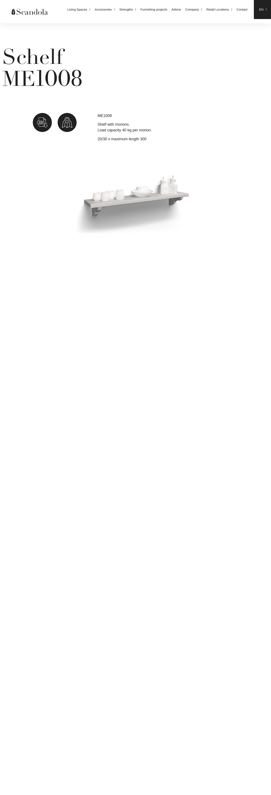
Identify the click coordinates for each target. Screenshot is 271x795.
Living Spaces (78, 9)
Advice (176, 9)
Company (193, 9)
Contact (241, 9)
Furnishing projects (153, 9)
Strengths (127, 9)
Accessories (105, 9)
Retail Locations (219, 9)
